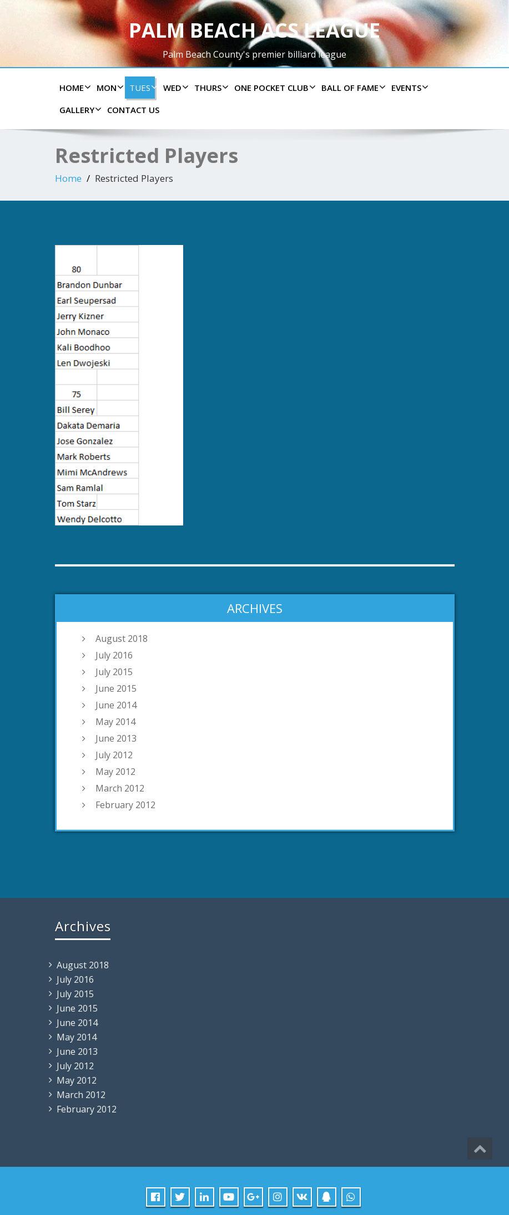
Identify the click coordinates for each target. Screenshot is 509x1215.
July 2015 (114, 671)
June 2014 (116, 705)
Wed (174, 87)
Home (73, 87)
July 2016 (114, 655)
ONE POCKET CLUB (273, 87)
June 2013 (116, 738)
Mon (109, 87)
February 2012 (125, 804)
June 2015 (116, 688)
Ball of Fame (352, 87)
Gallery (79, 109)
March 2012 (119, 788)
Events (408, 87)
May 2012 (115, 771)
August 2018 (121, 638)
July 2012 (114, 754)
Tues (142, 87)
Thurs (210, 87)
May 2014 (115, 721)
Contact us (133, 109)
